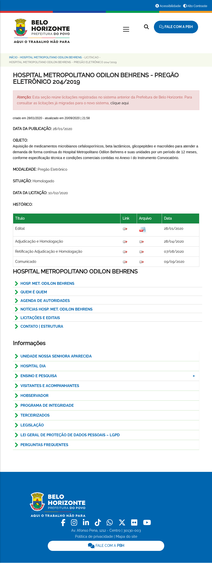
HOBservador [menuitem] (34, 395)
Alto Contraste (197, 6)
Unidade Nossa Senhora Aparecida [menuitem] (56, 356)
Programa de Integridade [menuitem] (47, 405)
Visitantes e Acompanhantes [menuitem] (49, 385)
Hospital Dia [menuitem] (33, 366)
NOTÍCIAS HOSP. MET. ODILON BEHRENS (56, 309)
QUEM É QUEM (33, 292)
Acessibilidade (170, 6)
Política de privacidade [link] (94, 536)
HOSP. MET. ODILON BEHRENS (47, 283)
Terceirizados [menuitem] (35, 415)
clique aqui (119, 103)
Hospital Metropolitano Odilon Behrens (51, 57)
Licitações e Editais (40, 318)
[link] (64, 523)
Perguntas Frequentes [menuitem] (44, 445)
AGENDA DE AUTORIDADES (45, 300)
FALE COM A (106, 546)
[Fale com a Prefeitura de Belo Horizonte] (176, 27)
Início (13, 57)
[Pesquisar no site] (146, 26)
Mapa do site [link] (126, 536)
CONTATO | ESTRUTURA (41, 326)
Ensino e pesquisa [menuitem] (105, 377)
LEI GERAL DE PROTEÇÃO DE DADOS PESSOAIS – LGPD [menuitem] (70, 435)
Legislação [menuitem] (32, 425)
